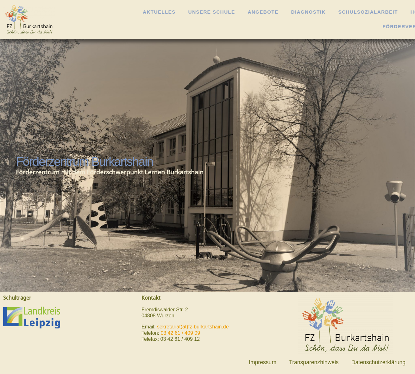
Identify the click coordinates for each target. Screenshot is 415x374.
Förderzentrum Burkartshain (84, 161)
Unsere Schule (240, 12)
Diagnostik (337, 12)
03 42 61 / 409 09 (180, 333)
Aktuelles (188, 12)
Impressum (262, 362)
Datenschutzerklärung (378, 362)
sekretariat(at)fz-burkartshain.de (193, 326)
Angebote (291, 12)
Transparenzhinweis (314, 362)
